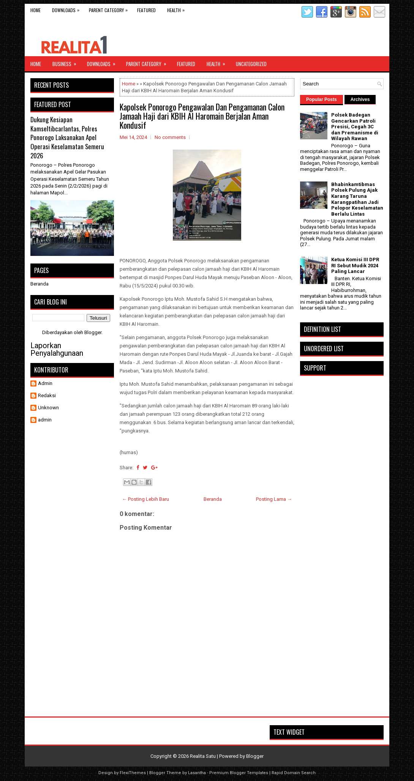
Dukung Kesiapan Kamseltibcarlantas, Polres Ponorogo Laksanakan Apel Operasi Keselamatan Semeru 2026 (67, 137)
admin (45, 420)
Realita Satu (203, 756)
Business (66, 62)
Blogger (92, 332)
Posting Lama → (274, 499)
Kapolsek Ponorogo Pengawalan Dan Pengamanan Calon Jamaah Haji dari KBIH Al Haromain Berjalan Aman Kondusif (202, 115)
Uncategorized (251, 64)
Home (35, 10)
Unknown (48, 407)
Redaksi (47, 395)
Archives (360, 99)
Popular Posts (321, 99)
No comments (170, 137)
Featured (146, 10)
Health (177, 8)
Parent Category (110, 8)
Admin (45, 383)
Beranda (213, 499)
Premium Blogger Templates (238, 772)
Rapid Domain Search (294, 772)
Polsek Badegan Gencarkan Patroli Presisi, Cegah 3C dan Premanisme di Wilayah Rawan (354, 126)
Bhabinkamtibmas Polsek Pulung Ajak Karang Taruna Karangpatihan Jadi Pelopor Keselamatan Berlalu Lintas (357, 199)
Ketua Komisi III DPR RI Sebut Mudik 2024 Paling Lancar (355, 265)
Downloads (67, 8)
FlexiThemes (133, 772)
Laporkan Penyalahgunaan (56, 349)
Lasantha (197, 772)
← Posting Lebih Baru (145, 499)
